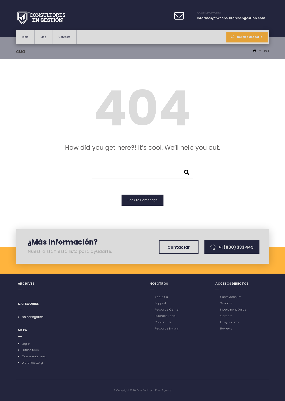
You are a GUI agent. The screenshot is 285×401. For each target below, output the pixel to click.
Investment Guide (230, 310)
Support (158, 303)
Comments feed (34, 356)
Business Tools (163, 316)
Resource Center (165, 310)
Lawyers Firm (227, 322)
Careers (223, 316)
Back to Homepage (142, 200)
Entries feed (30, 350)
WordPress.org (32, 363)
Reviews (223, 329)
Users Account (228, 297)
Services (224, 303)
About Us (159, 297)
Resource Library (164, 329)
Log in (26, 344)
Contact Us (160, 322)
